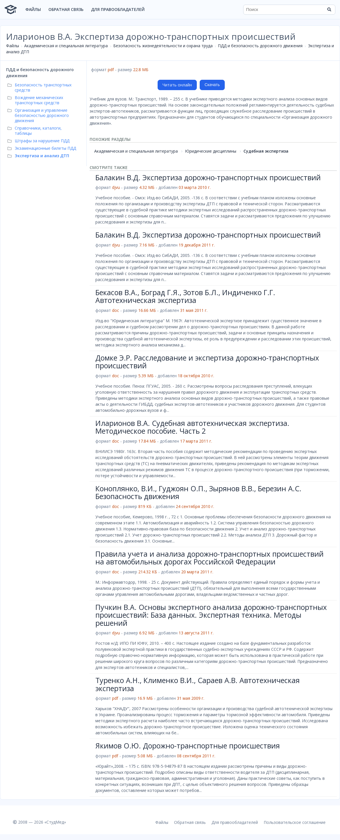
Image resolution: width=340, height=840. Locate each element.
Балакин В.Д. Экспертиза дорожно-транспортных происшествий (208, 177)
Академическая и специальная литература (66, 45)
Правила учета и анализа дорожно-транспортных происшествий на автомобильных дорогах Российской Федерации (209, 558)
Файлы (33, 9)
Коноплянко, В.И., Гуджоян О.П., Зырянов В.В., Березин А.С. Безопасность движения (198, 492)
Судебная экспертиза (265, 151)
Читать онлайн (177, 85)
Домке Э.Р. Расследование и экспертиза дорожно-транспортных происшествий (207, 362)
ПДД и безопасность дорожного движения (260, 45)
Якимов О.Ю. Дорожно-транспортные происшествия (187, 745)
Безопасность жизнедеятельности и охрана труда (163, 45)
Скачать (212, 84)
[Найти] (329, 9)
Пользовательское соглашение (295, 822)
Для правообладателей (118, 9)
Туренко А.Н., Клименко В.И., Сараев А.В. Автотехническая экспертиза (197, 684)
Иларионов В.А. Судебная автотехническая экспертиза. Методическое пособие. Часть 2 (192, 427)
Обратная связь (66, 9)
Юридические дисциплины (210, 151)
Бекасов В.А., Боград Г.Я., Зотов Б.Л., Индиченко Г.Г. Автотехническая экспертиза (185, 296)
